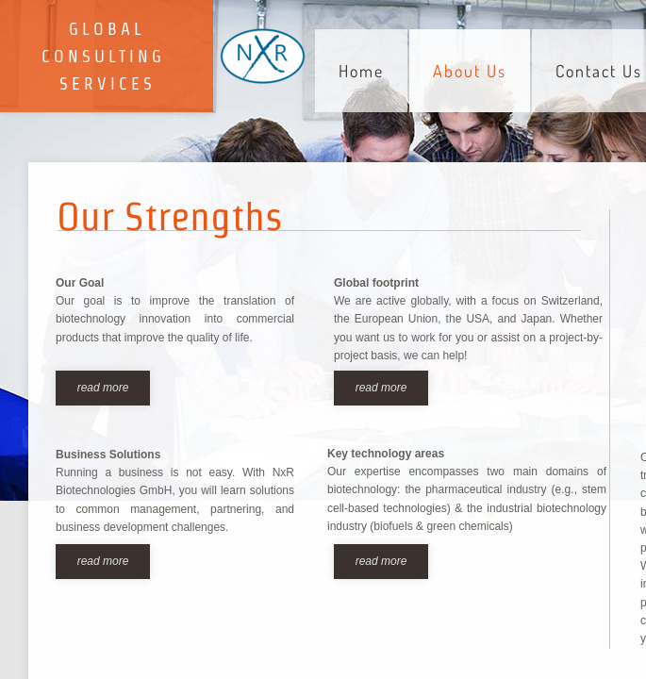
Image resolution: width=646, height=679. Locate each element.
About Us (469, 70)
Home (361, 70)
